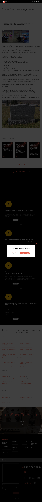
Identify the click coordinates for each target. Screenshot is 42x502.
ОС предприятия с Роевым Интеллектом (17, 1)
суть (32, 1)
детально (36, 1)
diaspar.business (25, 248)
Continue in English (25, 253)
